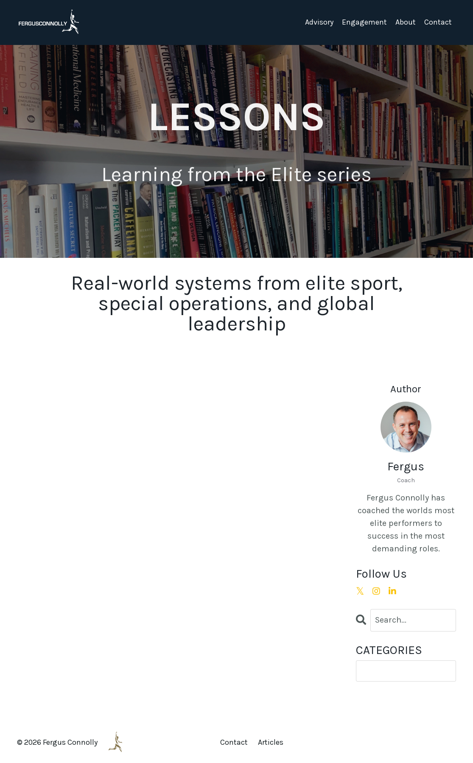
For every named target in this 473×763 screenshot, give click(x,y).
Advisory (319, 22)
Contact (438, 22)
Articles (270, 742)
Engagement (364, 22)
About (405, 22)
